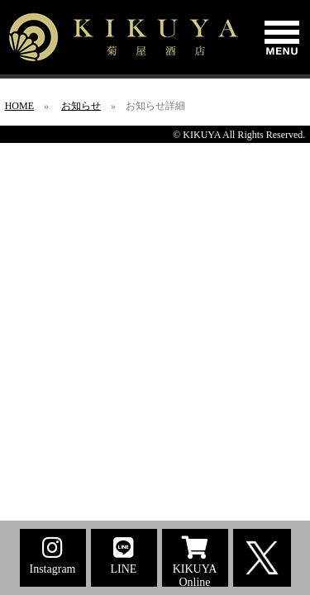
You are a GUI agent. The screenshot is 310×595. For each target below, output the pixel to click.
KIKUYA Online (195, 561)
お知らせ (81, 106)
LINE (124, 555)
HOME (19, 106)
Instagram (53, 555)
